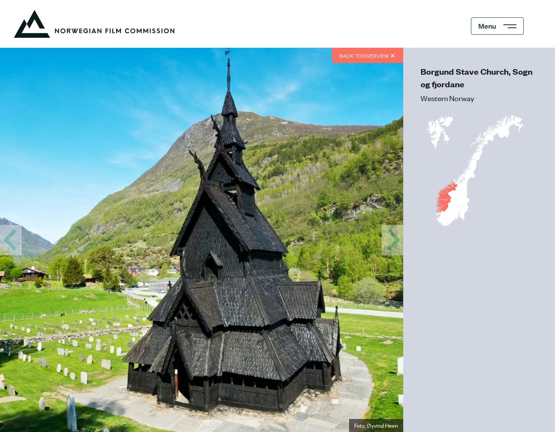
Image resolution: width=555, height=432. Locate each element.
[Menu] (497, 26)
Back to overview (367, 55)
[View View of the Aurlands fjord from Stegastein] (392, 240)
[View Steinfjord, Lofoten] (11, 240)
